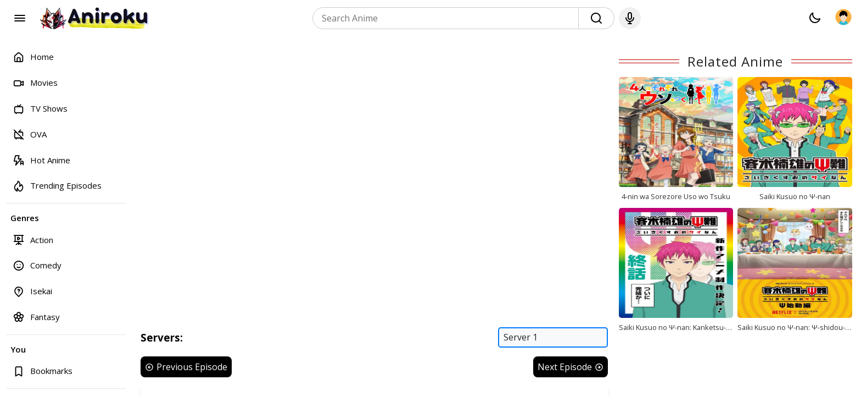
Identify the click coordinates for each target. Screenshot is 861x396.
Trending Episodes (57, 185)
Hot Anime (41, 159)
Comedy (37, 265)
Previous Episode (186, 367)
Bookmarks (42, 371)
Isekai (32, 291)
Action (33, 239)
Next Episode (570, 367)
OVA (30, 133)
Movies (35, 82)
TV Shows (40, 108)
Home (33, 56)
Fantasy (36, 316)
